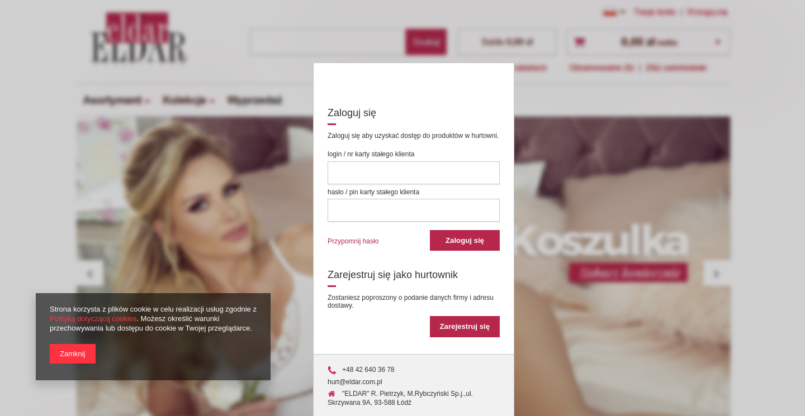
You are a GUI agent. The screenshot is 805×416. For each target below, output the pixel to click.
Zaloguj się (465, 240)
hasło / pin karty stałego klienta (373, 192)
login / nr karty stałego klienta (371, 154)
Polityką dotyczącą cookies (93, 318)
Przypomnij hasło (353, 241)
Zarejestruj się (465, 326)
